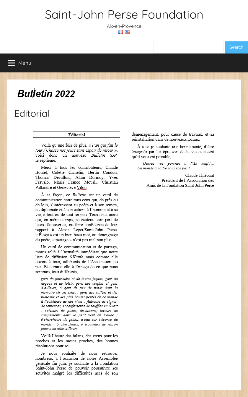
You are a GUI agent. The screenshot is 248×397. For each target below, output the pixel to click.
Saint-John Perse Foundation (124, 14)
